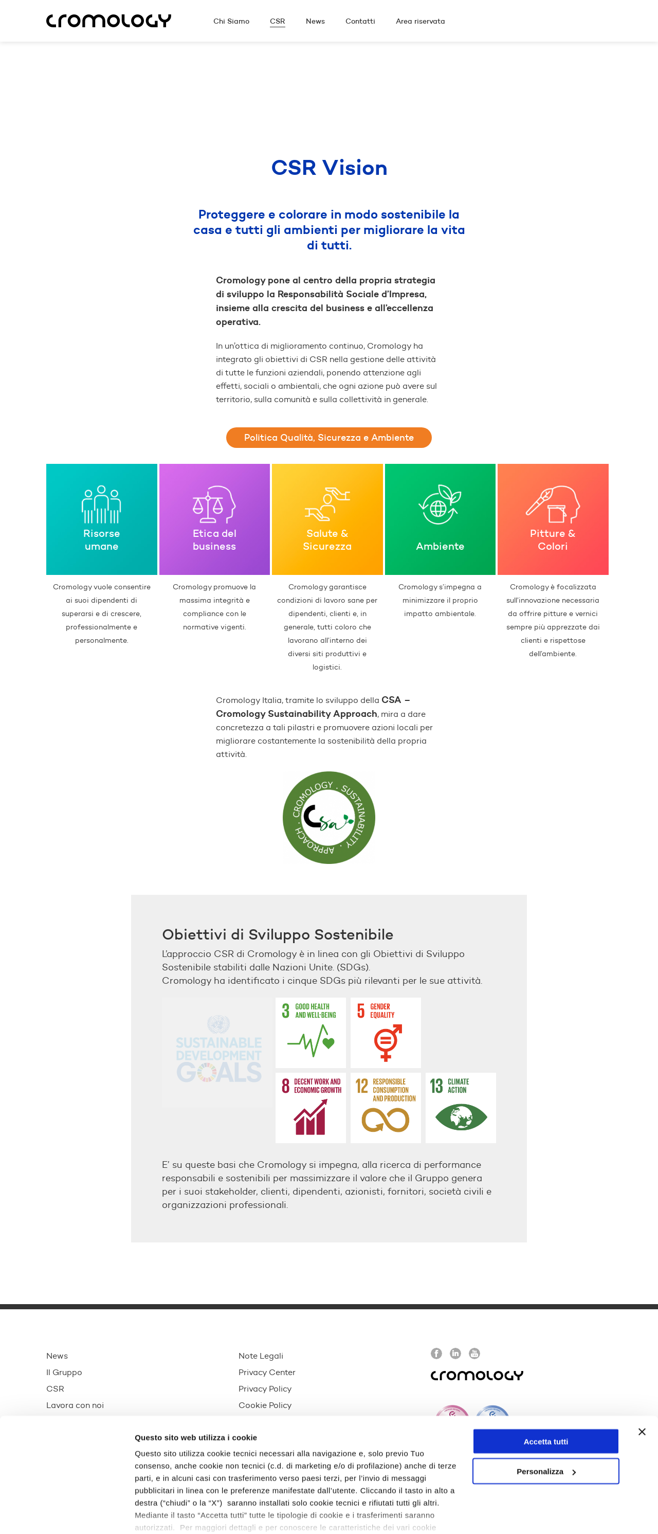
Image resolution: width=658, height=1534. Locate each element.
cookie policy (291, 1486)
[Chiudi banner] (642, 1378)
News (57, 1356)
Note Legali (261, 1356)
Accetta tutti (546, 1388)
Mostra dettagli (162, 1513)
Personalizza (546, 1418)
